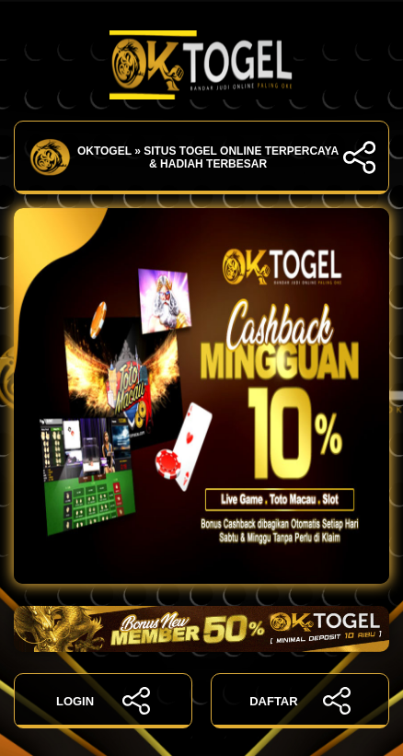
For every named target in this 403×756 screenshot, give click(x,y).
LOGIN (103, 701)
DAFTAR (300, 701)
